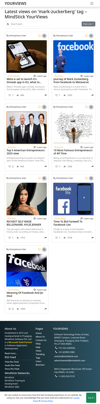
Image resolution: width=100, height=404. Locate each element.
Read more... (11, 353)
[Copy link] (44, 35)
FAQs (38, 343)
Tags (38, 357)
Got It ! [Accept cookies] (91, 397)
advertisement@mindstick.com (69, 360)
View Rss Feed (12, 361)
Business (40, 364)
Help (38, 347)
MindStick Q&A (12, 386)
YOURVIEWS (15, 3)
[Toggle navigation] (91, 3)
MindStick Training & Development (15, 382)
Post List (87, 24)
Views (38, 350)
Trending (40, 354)
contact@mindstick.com (66, 356)
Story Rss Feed (12, 368)
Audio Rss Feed (12, 365)
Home (39, 333)
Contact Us (41, 340)
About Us (40, 336)
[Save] (39, 35)
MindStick (9, 377)
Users (38, 361)
